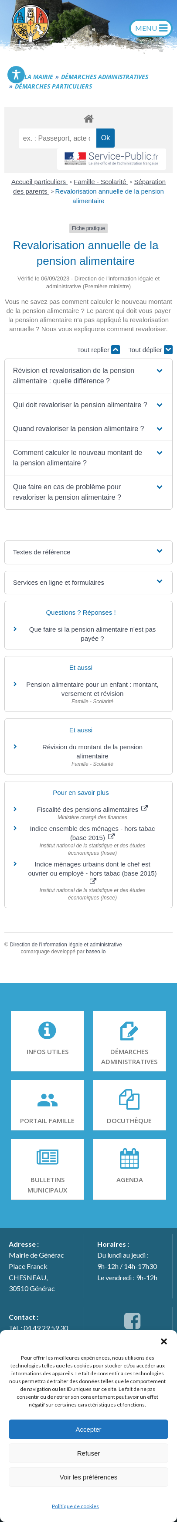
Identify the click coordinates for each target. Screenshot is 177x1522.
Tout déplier (150, 349)
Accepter (88, 1429)
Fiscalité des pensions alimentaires (92, 809)
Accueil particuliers (39, 181)
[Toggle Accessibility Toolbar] (16, 74)
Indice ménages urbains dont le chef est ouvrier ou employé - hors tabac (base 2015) (92, 872)
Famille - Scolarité (101, 181)
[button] (164, 1341)
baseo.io (96, 952)
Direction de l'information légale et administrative (66, 945)
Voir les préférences (89, 1477)
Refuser (88, 1453)
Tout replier (98, 349)
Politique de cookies (75, 1506)
